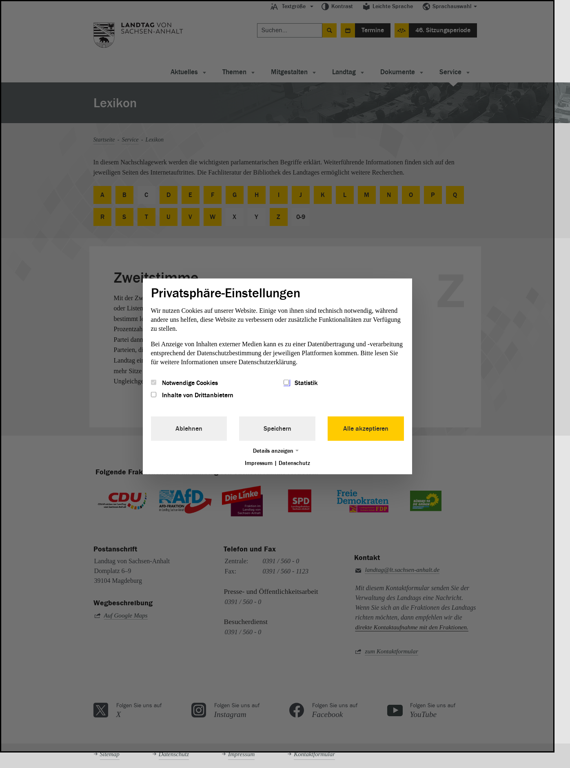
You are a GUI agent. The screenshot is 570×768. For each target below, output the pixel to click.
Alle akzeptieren (365, 429)
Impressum (259, 463)
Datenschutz (294, 463)
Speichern (277, 429)
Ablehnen (188, 429)
